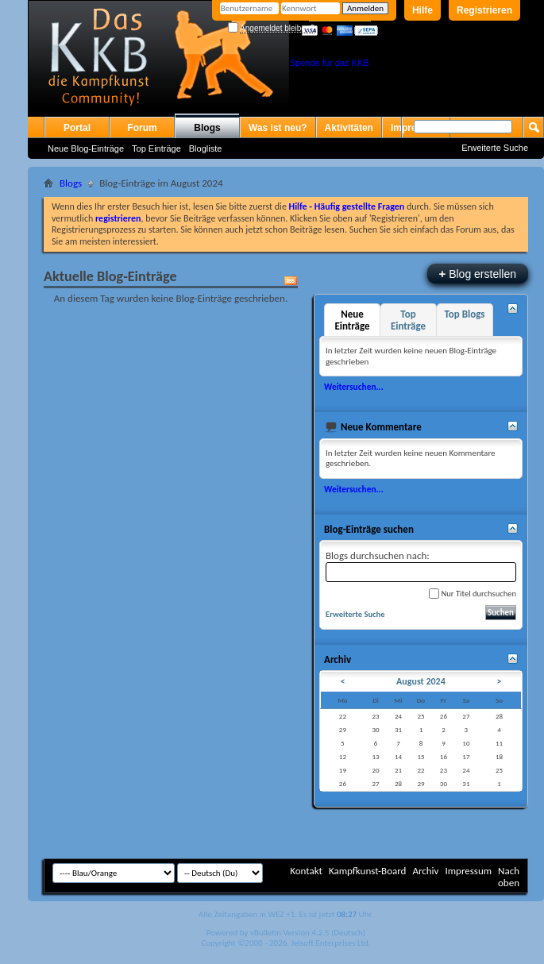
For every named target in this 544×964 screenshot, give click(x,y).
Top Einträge (156, 148)
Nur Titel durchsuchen (472, 593)
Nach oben (508, 877)
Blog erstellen (477, 273)
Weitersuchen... (354, 386)
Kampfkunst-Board (368, 871)
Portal (77, 127)
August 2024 (421, 681)
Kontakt (306, 871)
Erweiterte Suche (494, 147)
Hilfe (422, 10)
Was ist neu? (278, 127)
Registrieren (484, 10)
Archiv (425, 871)
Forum (141, 127)
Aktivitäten (349, 127)
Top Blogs (464, 314)
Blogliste (205, 148)
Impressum (468, 871)
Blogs (207, 127)
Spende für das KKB (329, 62)
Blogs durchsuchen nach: (421, 565)
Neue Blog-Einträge (86, 148)
